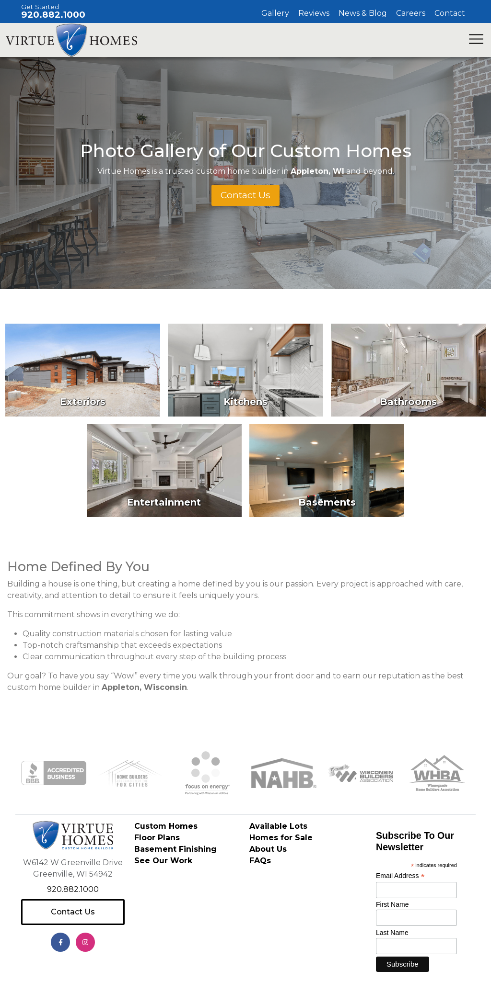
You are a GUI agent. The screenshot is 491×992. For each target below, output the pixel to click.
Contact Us (73, 911)
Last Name (392, 932)
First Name (392, 905)
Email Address (400, 875)
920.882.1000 (53, 15)
